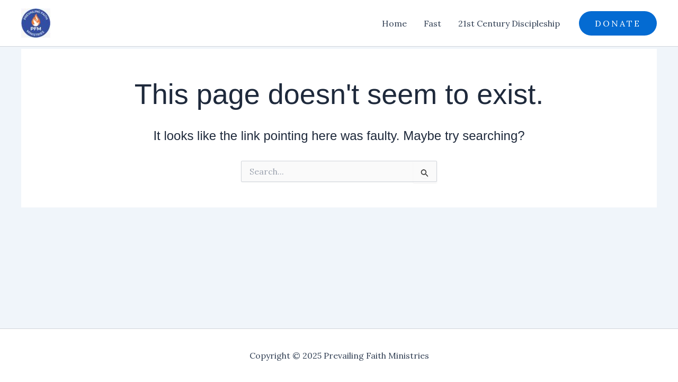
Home (394, 23)
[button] (618, 23)
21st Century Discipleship (509, 23)
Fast (432, 23)
